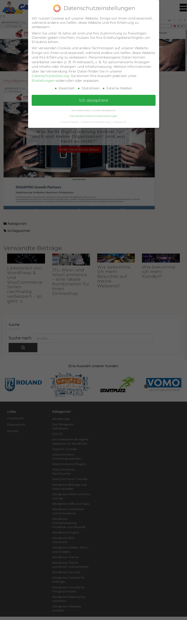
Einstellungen (43, 80)
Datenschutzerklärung (50, 76)
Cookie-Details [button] (70, 122)
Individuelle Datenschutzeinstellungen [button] (93, 116)
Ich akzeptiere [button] (93, 100)
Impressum (120, 122)
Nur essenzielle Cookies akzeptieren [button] (93, 110)
